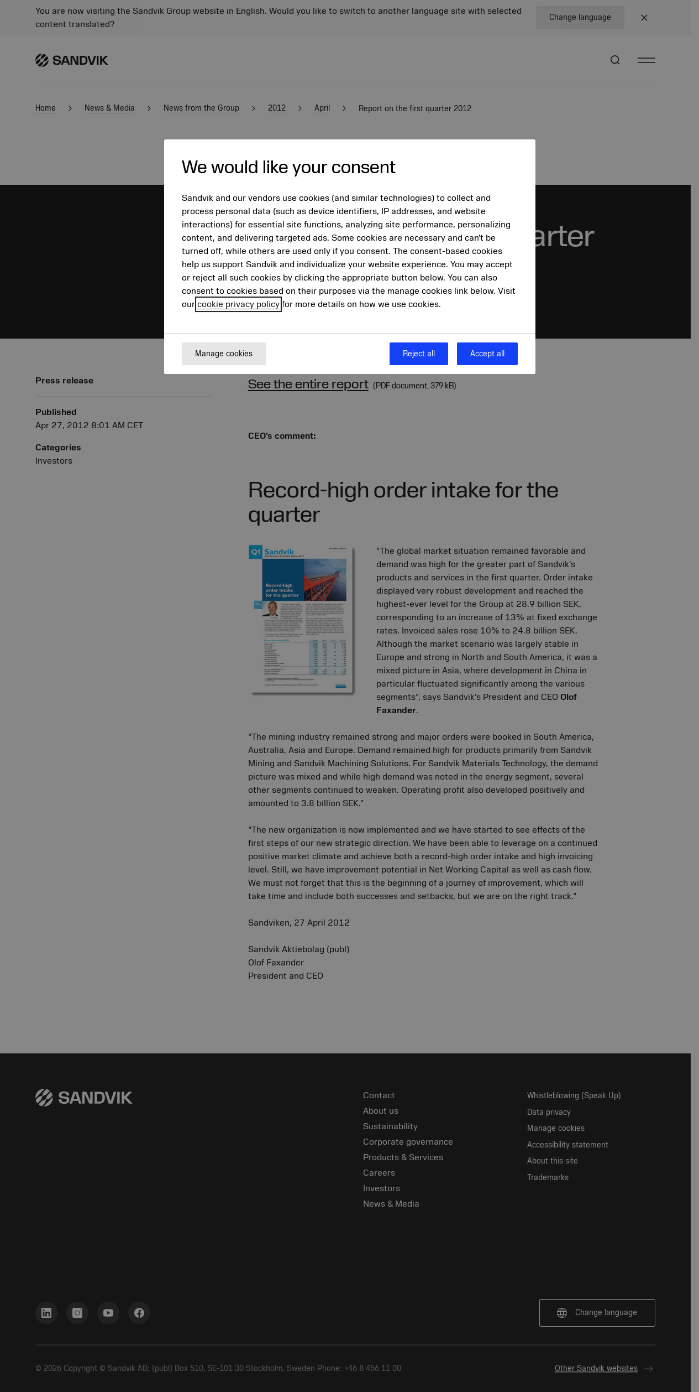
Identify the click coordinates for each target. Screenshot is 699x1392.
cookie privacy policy (238, 304)
